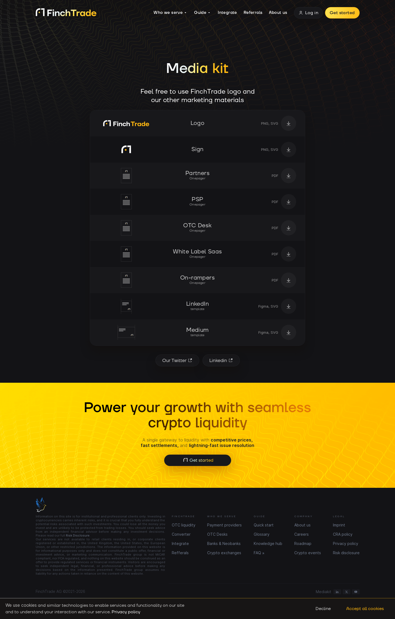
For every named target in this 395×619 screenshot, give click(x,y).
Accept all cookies (365, 609)
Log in (308, 13)
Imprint (339, 525)
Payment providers (224, 525)
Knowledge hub (268, 543)
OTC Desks (217, 534)
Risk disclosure (346, 552)
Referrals (253, 13)
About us (278, 13)
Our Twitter (178, 360)
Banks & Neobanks (224, 543)
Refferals (180, 552)
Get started (342, 13)
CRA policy (343, 534)
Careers (301, 534)
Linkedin (222, 360)
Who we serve (170, 13)
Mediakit (323, 591)
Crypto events (307, 552)
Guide (202, 13)
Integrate (227, 13)
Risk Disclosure (78, 535)
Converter (181, 534)
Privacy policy (345, 543)
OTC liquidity (183, 525)
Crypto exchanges (224, 552)
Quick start (264, 525)
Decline (323, 609)
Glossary (262, 534)
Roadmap (302, 543)
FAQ (257, 552)
